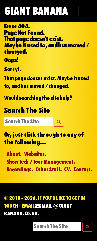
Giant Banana (36, 11)
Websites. (35, 154)
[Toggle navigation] (85, 11)
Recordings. (19, 169)
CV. (67, 169)
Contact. (82, 169)
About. (14, 154)
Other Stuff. (48, 169)
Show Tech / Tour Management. (40, 161)
